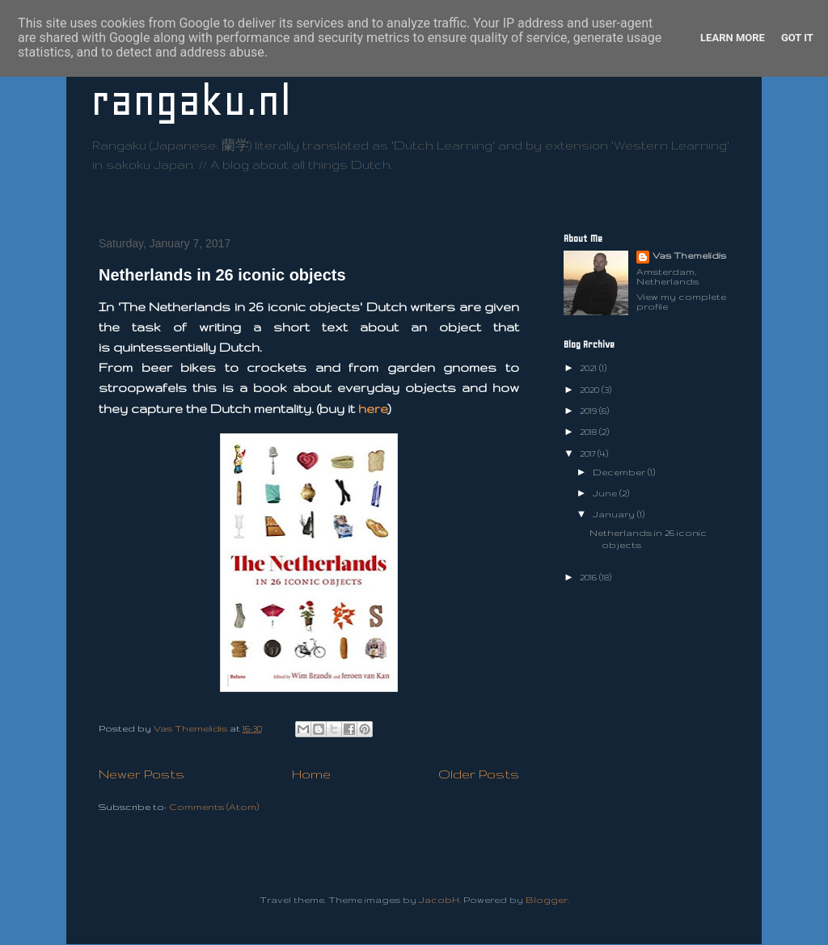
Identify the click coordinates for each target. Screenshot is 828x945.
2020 (591, 389)
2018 (589, 432)
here (373, 409)
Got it (797, 38)
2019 (589, 411)
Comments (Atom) (214, 807)
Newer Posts (141, 773)
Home (311, 773)
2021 (589, 368)
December (620, 472)
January (615, 514)
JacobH (439, 900)
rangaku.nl (191, 100)
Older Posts (478, 773)
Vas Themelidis (689, 255)
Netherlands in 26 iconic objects (222, 275)
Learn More (732, 38)
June (606, 493)
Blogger (547, 900)
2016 (589, 577)
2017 (589, 453)
